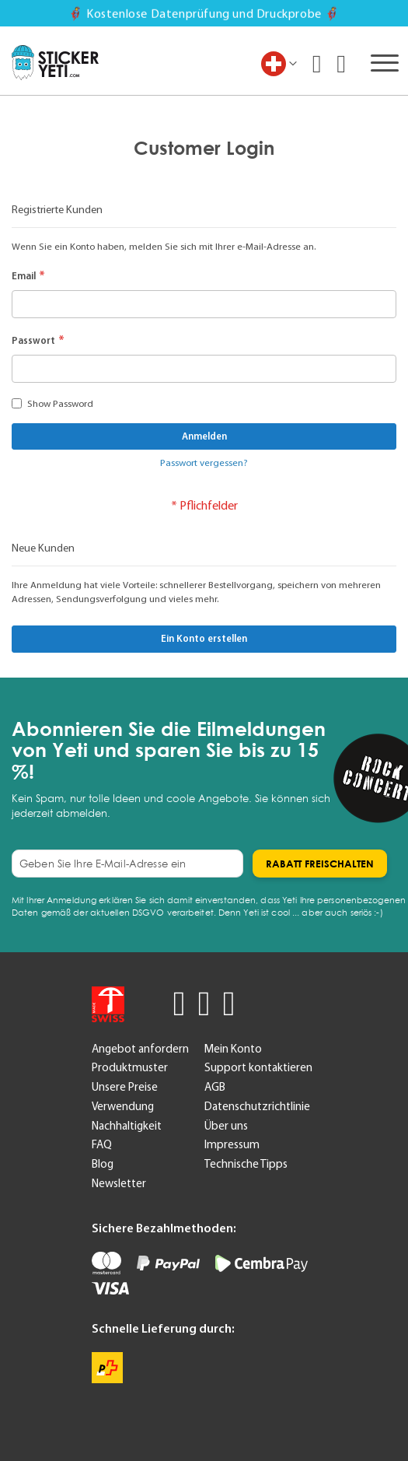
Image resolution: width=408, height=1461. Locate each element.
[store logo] (55, 63)
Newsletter (119, 1183)
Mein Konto (233, 1049)
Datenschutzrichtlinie (257, 1106)
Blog (102, 1164)
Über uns (226, 1126)
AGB (214, 1087)
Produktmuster (130, 1067)
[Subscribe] (320, 864)
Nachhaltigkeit (127, 1126)
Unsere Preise (125, 1087)
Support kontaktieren (258, 1067)
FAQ (102, 1144)
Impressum (232, 1144)
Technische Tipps (246, 1164)
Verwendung (123, 1106)
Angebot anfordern (140, 1049)
